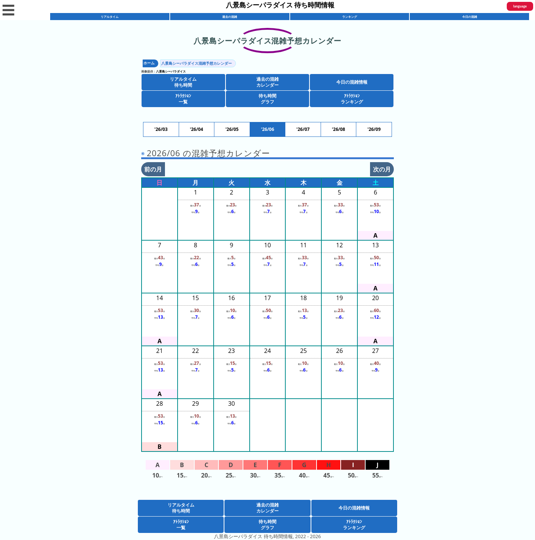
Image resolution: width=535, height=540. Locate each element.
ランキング (349, 17)
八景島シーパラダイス (171, 71)
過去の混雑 (229, 17)
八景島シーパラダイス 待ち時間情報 (280, 4)
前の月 (153, 169)
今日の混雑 (469, 17)
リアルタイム (110, 17)
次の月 (382, 169)
